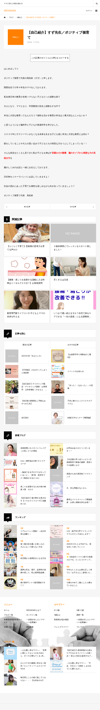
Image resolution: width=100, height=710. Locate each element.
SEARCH (96, 3)
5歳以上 (57, 615)
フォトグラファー (61, 627)
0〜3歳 (57, 610)
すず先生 (36, 42)
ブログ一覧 (8, 615)
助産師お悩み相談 (61, 620)
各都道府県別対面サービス (13, 621)
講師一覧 (80, 615)
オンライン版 (31, 615)
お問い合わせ (9, 627)
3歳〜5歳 (80, 610)
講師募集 (30, 627)
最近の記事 (27, 345)
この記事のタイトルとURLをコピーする (50, 58)
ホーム (6, 610)
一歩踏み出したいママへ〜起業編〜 (35, 621)
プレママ (80, 627)
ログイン (89, 11)
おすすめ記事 (73, 345)
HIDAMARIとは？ (33, 610)
